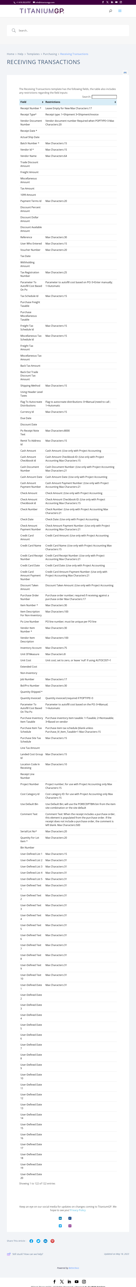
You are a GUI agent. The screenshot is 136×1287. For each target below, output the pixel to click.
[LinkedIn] (112, 2)
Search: (99, 96)
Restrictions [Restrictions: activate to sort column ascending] (52, 102)
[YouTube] (116, 2)
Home (10, 54)
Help (20, 54)
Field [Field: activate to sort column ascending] (23, 102)
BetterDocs (74, 1267)
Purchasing (50, 54)
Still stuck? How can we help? (25, 1254)
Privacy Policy (78, 1210)
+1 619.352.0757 (23, 2)
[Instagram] (121, 2)
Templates (33, 54)
